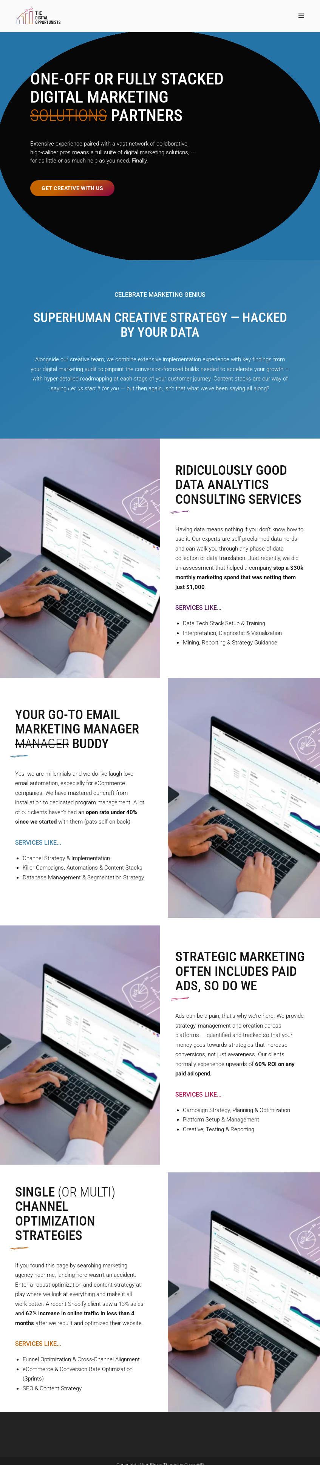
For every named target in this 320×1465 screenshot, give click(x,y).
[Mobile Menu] (301, 16)
